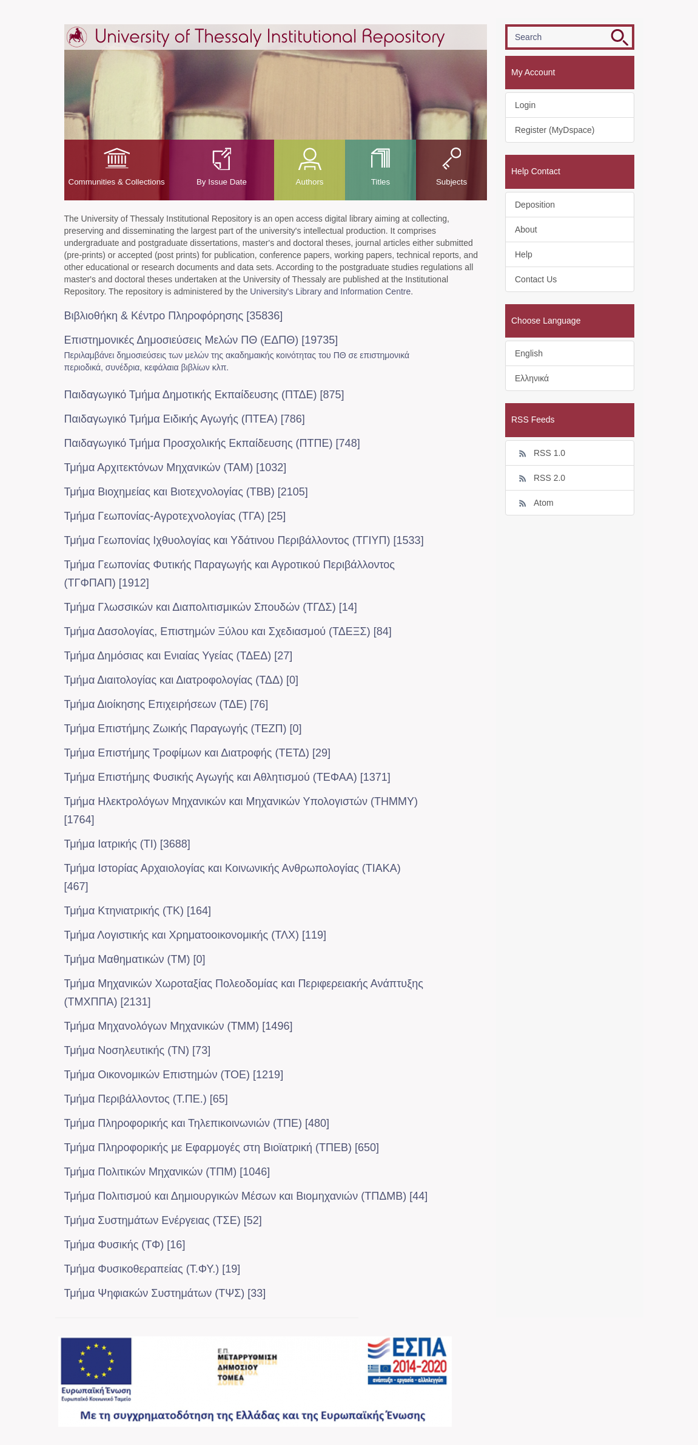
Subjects (451, 181)
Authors (310, 181)
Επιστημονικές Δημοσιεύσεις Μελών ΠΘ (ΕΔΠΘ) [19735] (201, 340)
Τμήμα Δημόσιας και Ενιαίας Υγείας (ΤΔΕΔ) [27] (178, 656)
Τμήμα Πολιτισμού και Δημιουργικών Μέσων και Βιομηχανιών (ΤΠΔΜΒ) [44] (246, 1196)
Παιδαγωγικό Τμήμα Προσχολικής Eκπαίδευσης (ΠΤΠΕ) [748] (212, 443)
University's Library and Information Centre (330, 291)
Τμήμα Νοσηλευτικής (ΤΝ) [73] (137, 1050)
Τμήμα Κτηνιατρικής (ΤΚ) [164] (137, 911)
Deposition (535, 204)
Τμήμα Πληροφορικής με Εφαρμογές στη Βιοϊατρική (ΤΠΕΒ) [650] (222, 1147)
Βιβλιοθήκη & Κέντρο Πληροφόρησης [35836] (173, 316)
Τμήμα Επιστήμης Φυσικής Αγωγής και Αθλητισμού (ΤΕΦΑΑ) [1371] (227, 777)
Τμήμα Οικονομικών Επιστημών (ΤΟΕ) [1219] (174, 1075)
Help (523, 254)
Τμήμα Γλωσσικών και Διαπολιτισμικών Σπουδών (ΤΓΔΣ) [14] (210, 607)
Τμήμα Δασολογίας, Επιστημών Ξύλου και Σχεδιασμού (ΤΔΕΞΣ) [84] (228, 631)
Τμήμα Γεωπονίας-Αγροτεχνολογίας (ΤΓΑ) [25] (175, 516)
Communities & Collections (117, 181)
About (526, 229)
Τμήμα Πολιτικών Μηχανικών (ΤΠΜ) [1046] (167, 1172)
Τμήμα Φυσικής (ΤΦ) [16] (125, 1245)
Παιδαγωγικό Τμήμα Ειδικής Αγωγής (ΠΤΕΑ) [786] (184, 419)
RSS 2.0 (540, 478)
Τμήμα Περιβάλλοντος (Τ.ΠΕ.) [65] (146, 1099)
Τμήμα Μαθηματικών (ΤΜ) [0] (135, 959)
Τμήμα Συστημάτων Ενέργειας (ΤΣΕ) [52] (163, 1220)
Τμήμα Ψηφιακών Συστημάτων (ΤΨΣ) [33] (165, 1293)
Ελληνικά (532, 378)
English (529, 353)
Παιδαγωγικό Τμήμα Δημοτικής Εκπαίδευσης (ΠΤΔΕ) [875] (204, 395)
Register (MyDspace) (554, 130)
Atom (534, 503)
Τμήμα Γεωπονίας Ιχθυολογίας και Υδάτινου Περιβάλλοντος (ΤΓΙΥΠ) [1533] (244, 540)
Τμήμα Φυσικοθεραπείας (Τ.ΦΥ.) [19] (152, 1269)
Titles (380, 181)
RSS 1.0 (540, 453)
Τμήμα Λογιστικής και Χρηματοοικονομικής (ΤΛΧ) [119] (195, 935)
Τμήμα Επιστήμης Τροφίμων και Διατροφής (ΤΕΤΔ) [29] (197, 753)
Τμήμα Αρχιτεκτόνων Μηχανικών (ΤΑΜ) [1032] (175, 467)
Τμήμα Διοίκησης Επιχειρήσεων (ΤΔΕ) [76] (166, 704)
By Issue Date (221, 181)
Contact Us (536, 279)
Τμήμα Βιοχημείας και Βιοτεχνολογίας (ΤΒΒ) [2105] (186, 492)
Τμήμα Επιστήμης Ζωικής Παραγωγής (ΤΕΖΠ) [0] (183, 728)
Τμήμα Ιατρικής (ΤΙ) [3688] (127, 844)
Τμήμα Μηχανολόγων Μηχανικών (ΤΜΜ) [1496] (178, 1026)
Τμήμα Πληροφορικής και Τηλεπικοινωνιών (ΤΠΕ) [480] (197, 1123)
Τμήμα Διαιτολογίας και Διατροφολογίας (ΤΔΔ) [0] (181, 680)
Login (525, 105)
